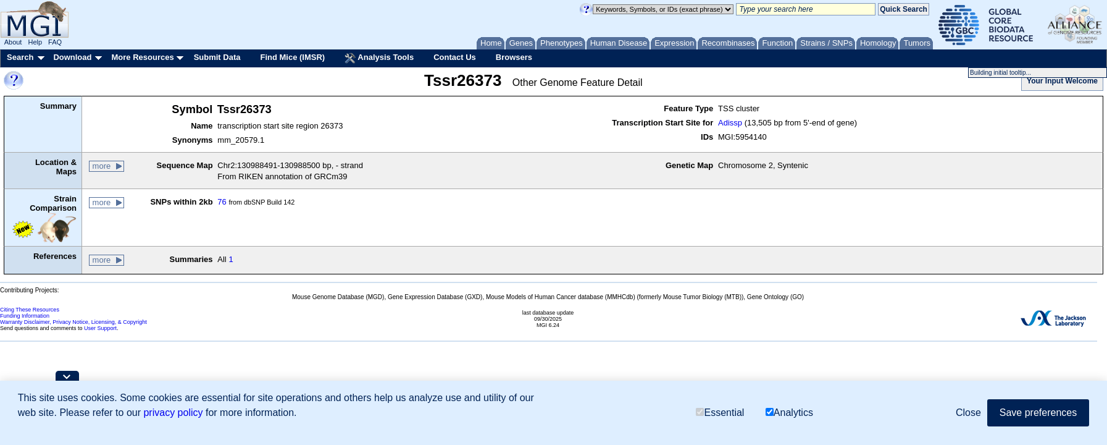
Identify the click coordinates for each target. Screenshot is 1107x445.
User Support (100, 328)
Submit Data (217, 57)
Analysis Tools (379, 58)
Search (20, 57)
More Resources (142, 57)
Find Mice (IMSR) (292, 57)
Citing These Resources (29, 310)
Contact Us (454, 57)
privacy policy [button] (173, 412)
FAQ (55, 42)
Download (72, 57)
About (13, 42)
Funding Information (24, 316)
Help (35, 42)
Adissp (730, 122)
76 (221, 201)
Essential (720, 412)
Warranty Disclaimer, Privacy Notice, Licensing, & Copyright (73, 322)
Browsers (514, 57)
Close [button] (968, 412)
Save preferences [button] (1038, 412)
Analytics (789, 412)
